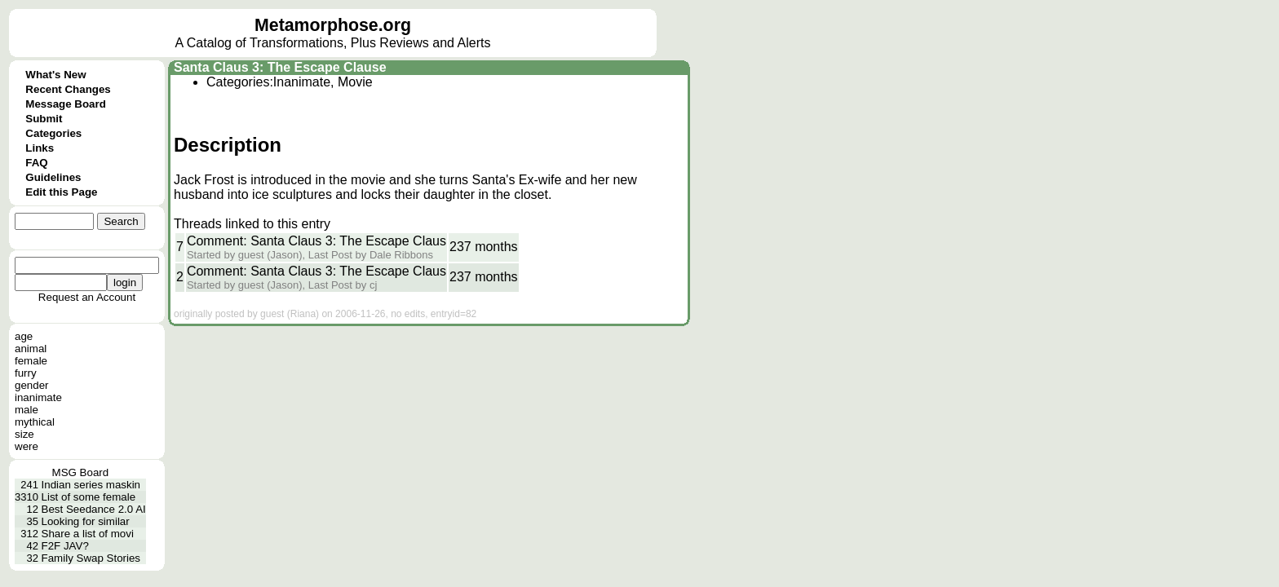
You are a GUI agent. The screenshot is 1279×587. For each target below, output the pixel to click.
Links (39, 148)
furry (26, 373)
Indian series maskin (91, 485)
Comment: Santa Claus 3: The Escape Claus (316, 241)
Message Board (65, 104)
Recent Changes (67, 89)
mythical (35, 422)
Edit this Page (61, 192)
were (26, 446)
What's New (55, 74)
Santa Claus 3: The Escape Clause (280, 67)
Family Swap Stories (91, 558)
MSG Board (80, 472)
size (24, 434)
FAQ (36, 163)
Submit (43, 119)
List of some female (89, 497)
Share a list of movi (88, 533)
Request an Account (86, 297)
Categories (53, 133)
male (26, 410)
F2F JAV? (65, 546)
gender (32, 385)
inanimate (38, 397)
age (24, 336)
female (31, 361)
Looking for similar (86, 521)
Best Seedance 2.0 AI (94, 509)
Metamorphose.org (332, 25)
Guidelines (53, 177)
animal (30, 348)
